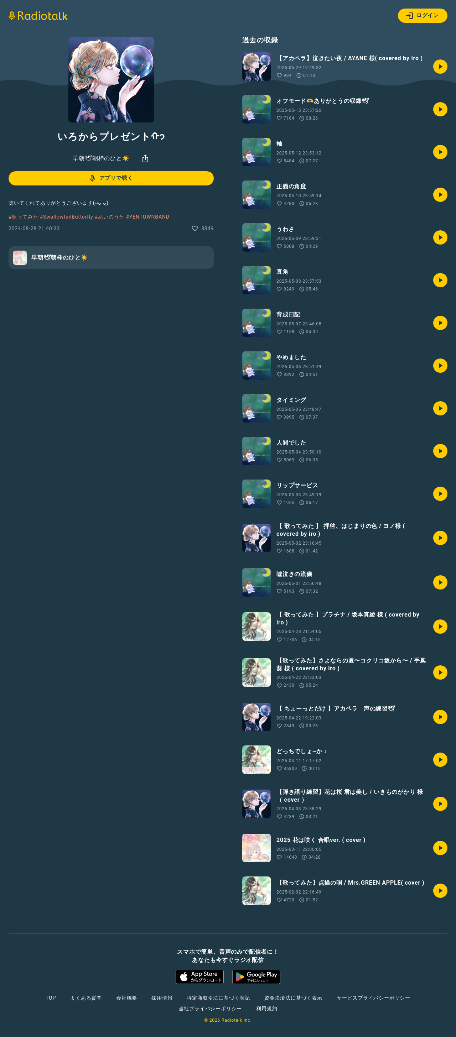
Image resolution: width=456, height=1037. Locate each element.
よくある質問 (86, 998)
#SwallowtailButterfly (66, 217)
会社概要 (126, 998)
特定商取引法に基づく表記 (218, 998)
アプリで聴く (110, 178)
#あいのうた (109, 217)
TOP (51, 998)
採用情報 (161, 998)
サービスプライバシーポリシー (373, 998)
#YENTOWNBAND (148, 217)
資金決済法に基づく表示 (293, 998)
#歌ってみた (23, 217)
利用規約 (266, 1008)
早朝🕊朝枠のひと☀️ (101, 158)
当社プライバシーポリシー (210, 1008)
